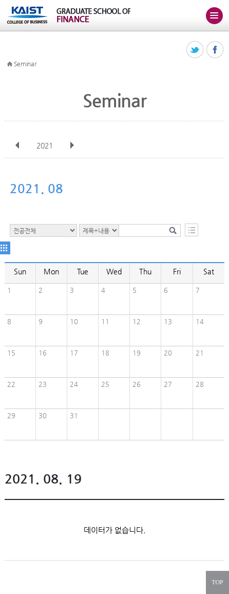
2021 (45, 145)
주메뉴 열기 (214, 15)
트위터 (195, 50)
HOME (9, 64)
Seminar (25, 63)
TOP (217, 582)
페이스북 (215, 50)
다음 (72, 145)
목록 (191, 230)
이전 (17, 145)
